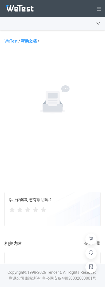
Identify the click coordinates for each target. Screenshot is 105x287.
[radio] (12, 209)
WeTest (12, 41)
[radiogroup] (27, 209)
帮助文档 (30, 41)
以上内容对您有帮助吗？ (30, 199)
